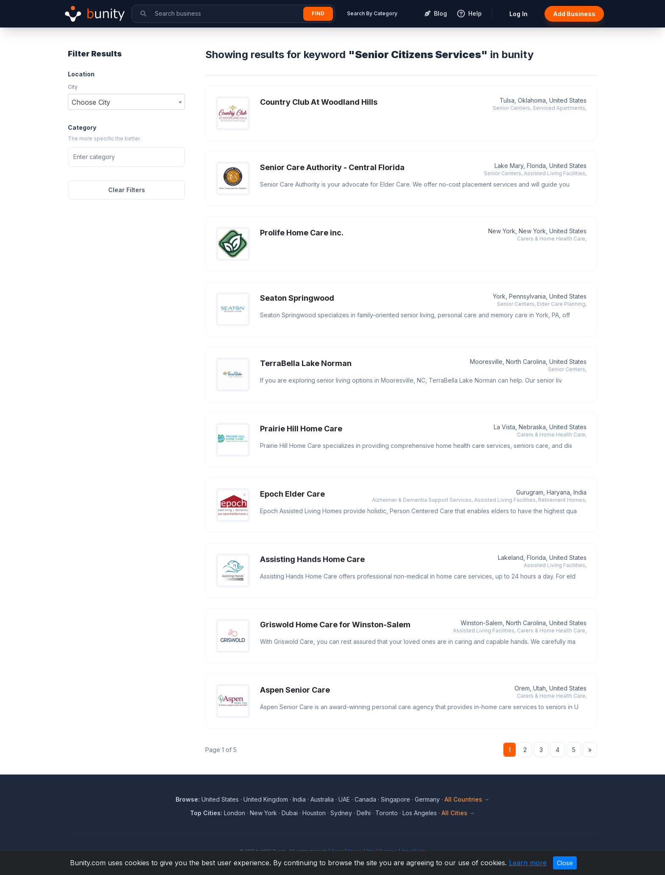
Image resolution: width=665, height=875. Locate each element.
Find (318, 13)
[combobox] (126, 102)
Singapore (395, 799)
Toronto (386, 812)
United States (220, 799)
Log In (518, 13)
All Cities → (458, 812)
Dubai (290, 812)
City (73, 87)
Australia (322, 799)
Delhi (364, 812)
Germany (427, 799)
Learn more (528, 862)
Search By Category (372, 13)
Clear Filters (126, 189)
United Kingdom (265, 799)
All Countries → (467, 799)
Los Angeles (419, 812)
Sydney (341, 812)
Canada (365, 799)
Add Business (574, 13)
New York (263, 812)
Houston (314, 812)
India (299, 799)
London (234, 812)
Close (565, 863)
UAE (344, 799)
